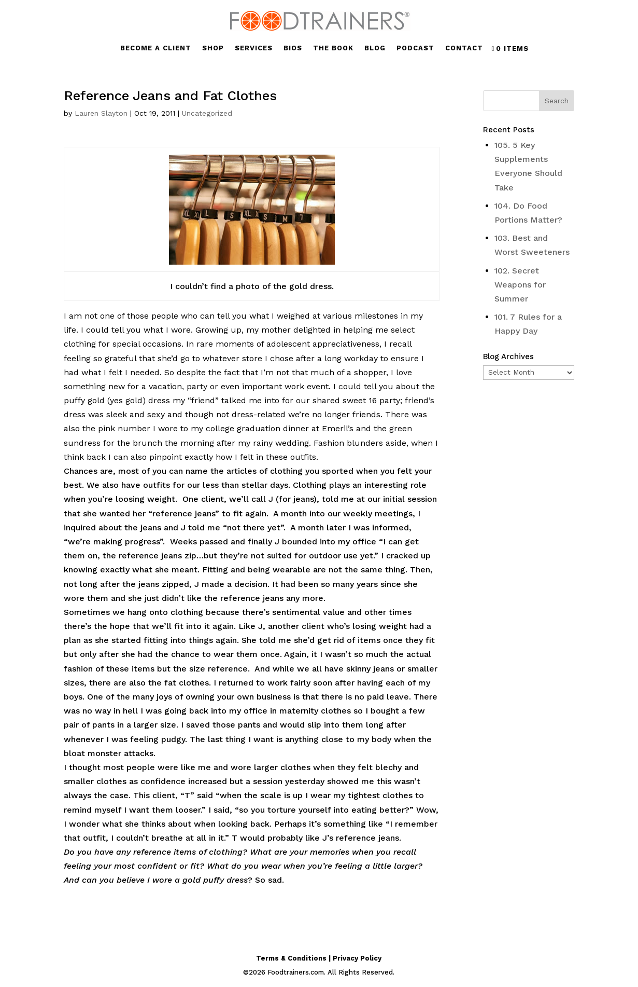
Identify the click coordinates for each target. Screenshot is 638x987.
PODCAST (415, 48)
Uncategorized (207, 113)
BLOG (375, 48)
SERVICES (254, 48)
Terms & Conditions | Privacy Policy (318, 958)
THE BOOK (333, 48)
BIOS (292, 48)
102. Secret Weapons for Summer (520, 285)
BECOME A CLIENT (155, 48)
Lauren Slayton (101, 113)
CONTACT (464, 48)
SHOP (213, 48)
